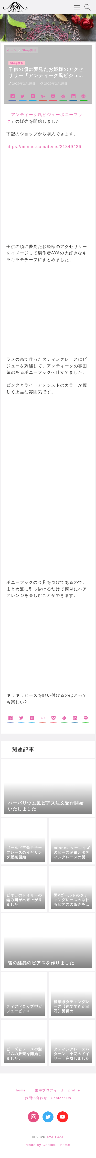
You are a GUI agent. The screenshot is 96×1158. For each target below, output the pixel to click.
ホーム (12, 50)
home (21, 1090)
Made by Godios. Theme (48, 1145)
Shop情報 (29, 50)
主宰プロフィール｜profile (57, 1090)
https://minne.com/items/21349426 (43, 146)
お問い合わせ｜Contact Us (48, 1098)
